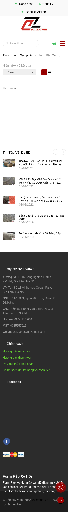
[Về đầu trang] (60, 500)
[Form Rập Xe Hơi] (34, 23)
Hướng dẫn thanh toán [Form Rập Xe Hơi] (17, 357)
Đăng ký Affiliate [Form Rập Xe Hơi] (34, 11)
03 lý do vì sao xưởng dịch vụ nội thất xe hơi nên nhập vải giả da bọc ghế (41, 201)
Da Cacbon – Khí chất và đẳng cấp (40, 233)
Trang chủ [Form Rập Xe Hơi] (9, 55)
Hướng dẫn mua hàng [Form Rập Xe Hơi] (17, 351)
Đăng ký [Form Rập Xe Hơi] (45, 3)
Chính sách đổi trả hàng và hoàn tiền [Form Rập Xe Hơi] (26, 370)
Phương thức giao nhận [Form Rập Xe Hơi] (18, 363)
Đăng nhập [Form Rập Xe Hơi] (24, 3)
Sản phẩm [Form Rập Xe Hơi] (26, 55)
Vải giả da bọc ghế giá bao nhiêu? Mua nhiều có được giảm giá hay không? (40, 182)
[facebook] (6, 441)
